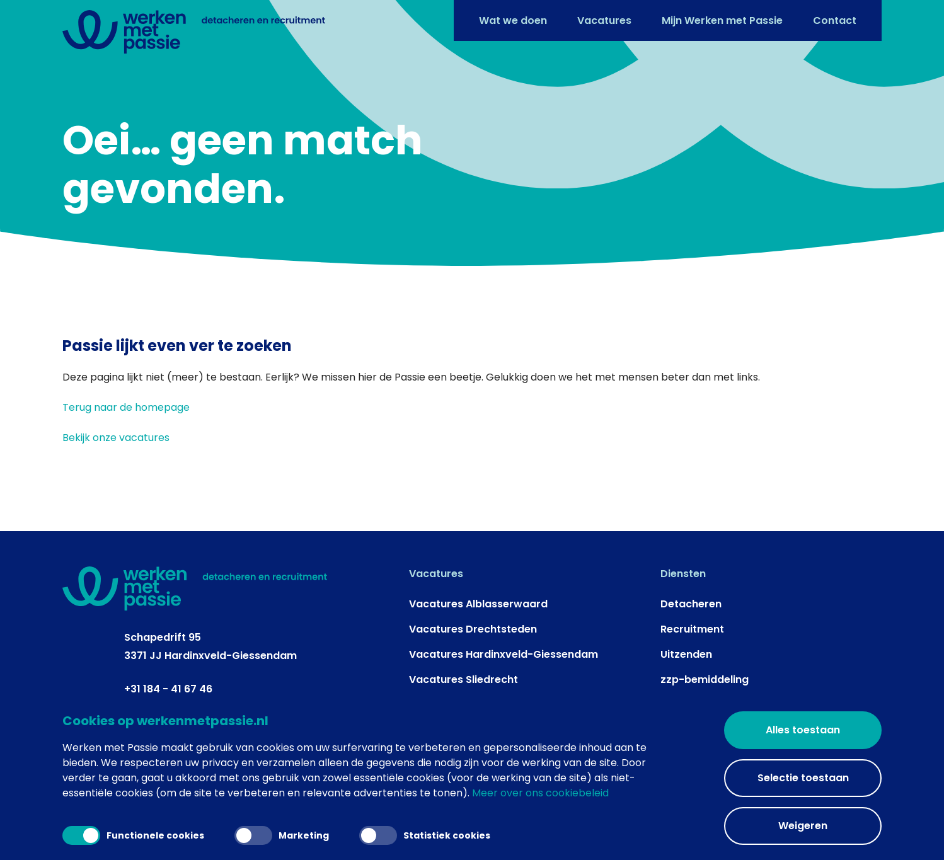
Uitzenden (686, 654)
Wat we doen (513, 20)
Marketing (281, 835)
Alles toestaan (803, 730)
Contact (834, 20)
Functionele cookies (133, 835)
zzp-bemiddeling (704, 679)
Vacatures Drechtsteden (473, 629)
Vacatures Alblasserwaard (478, 604)
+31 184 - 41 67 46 (168, 689)
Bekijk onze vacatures (116, 437)
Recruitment (692, 629)
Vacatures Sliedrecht (463, 679)
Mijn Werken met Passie (722, 20)
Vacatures (604, 20)
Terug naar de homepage (126, 407)
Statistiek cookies (424, 835)
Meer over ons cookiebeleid (540, 793)
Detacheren (691, 604)
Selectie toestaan (803, 778)
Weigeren (802, 825)
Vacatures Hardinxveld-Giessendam (503, 654)
